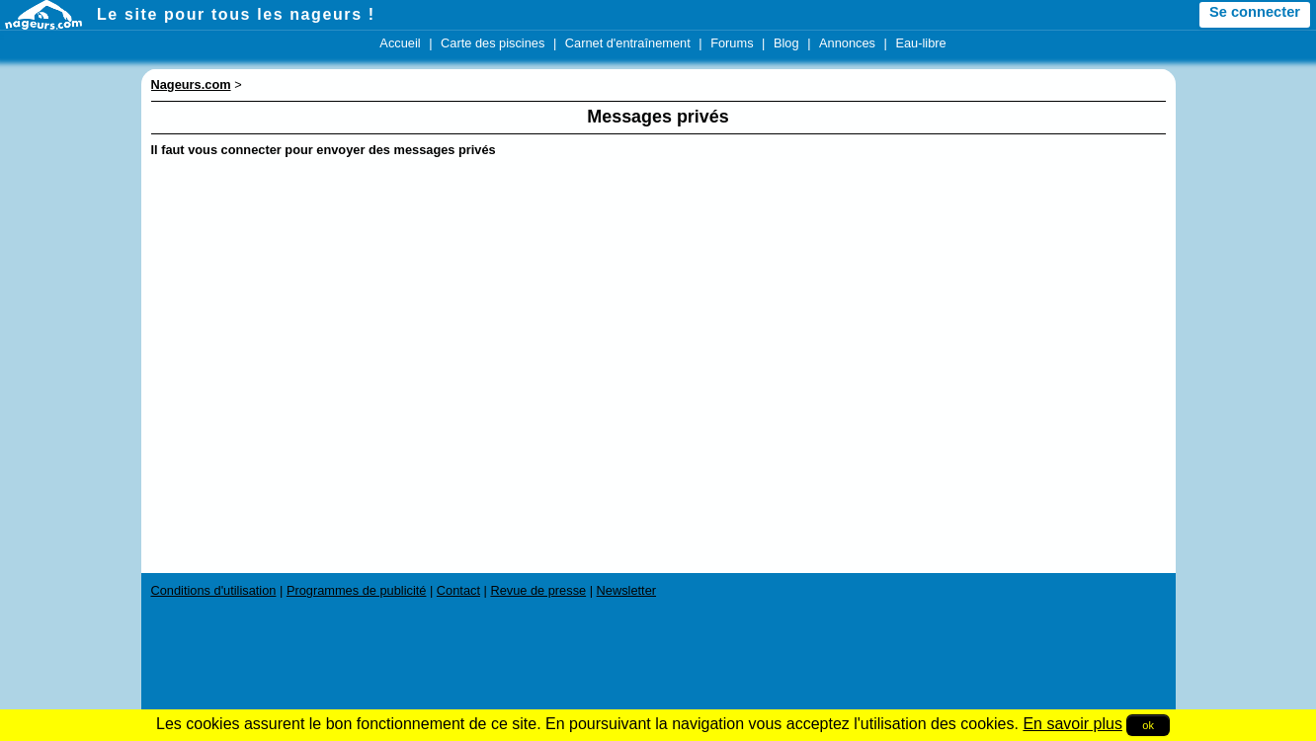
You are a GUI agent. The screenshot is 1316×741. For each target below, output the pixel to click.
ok (1148, 725)
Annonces (847, 43)
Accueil (399, 43)
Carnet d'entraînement (628, 43)
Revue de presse (538, 590)
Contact (458, 590)
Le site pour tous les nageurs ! (236, 14)
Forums (731, 43)
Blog (786, 43)
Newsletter (626, 590)
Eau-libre (920, 43)
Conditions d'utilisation (214, 590)
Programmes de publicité (357, 590)
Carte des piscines (492, 43)
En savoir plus (1072, 723)
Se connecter (1254, 12)
